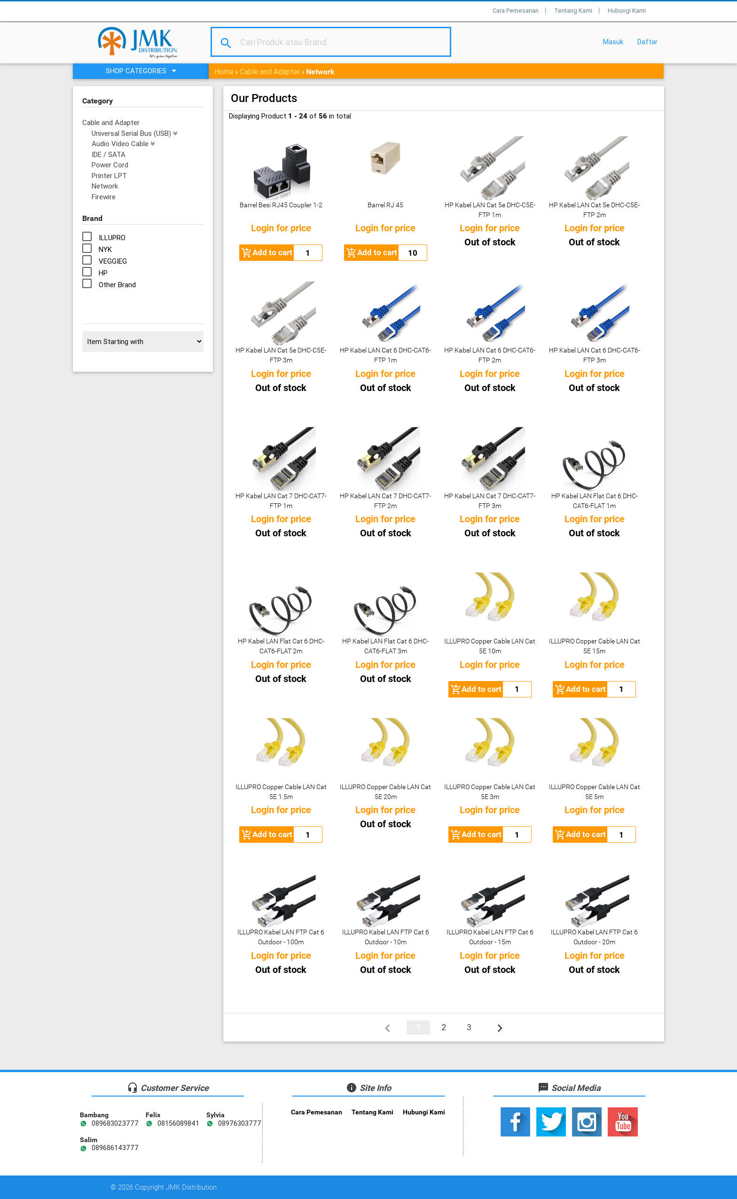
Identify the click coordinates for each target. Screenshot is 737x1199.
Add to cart (266, 253)
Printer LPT (109, 175)
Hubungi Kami (627, 11)
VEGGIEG (113, 261)
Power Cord (110, 164)
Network (105, 185)
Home (224, 71)
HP (103, 272)
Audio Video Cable (123, 143)
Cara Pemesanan (516, 11)
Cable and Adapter (270, 71)
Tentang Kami (573, 11)
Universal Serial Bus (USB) (135, 133)
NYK (105, 249)
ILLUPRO (112, 237)
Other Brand (117, 284)
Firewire (104, 196)
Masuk (613, 41)
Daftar (647, 41)
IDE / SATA (108, 154)
